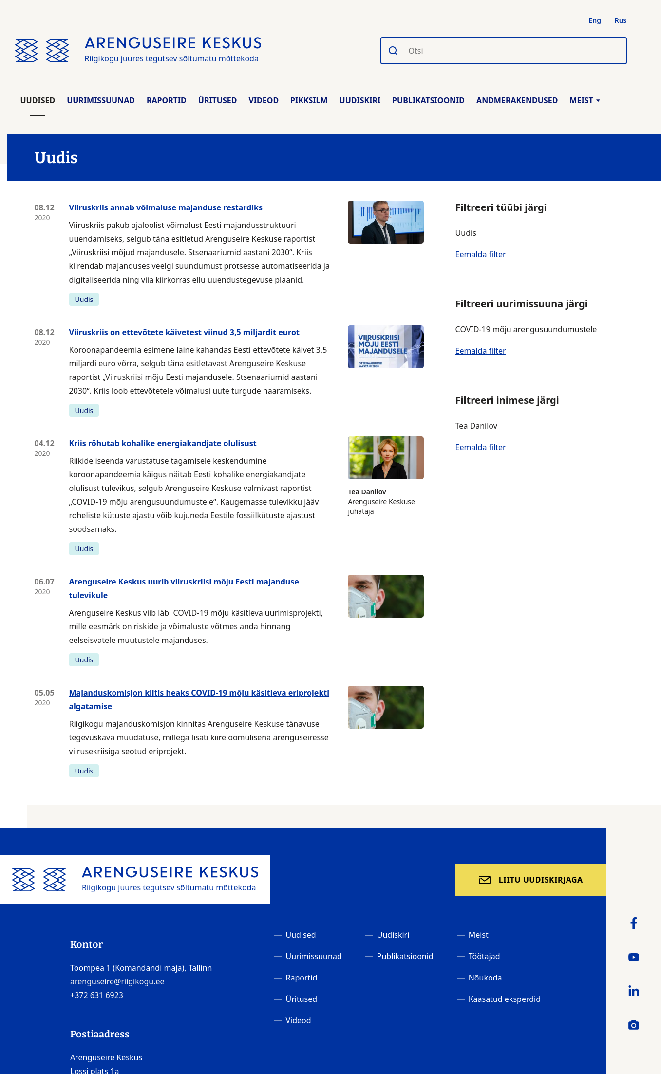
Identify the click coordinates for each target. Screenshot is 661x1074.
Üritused (217, 100)
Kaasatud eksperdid (505, 999)
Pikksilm (308, 100)
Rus (621, 20)
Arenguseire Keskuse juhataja (386, 476)
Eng (595, 20)
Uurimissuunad (101, 100)
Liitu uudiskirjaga (541, 879)
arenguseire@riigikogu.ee (117, 981)
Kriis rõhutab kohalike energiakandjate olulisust (163, 443)
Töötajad (484, 956)
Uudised (38, 100)
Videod (263, 100)
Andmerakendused (517, 100)
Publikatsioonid (428, 100)
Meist (584, 100)
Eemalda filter (480, 254)
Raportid (167, 100)
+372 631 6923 (96, 995)
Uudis (84, 299)
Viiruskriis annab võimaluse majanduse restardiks (166, 207)
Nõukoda (485, 977)
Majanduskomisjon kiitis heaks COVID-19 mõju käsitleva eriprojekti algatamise (199, 699)
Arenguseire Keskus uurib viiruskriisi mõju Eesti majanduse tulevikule (184, 588)
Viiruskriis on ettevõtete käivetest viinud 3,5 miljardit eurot (184, 332)
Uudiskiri (360, 100)
